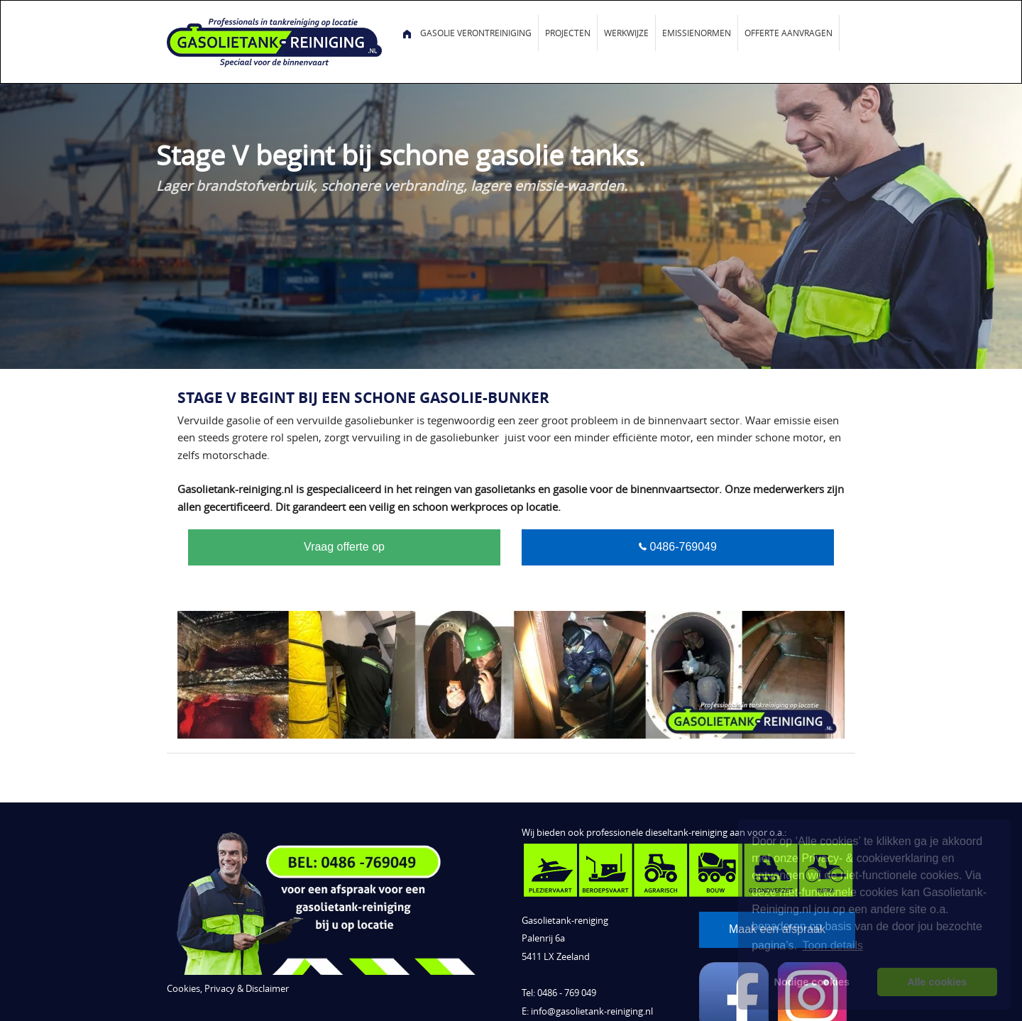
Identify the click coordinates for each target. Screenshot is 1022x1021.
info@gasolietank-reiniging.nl (592, 1011)
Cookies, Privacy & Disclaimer (228, 989)
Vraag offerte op (344, 547)
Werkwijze (626, 32)
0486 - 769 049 (566, 993)
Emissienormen (696, 32)
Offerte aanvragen (788, 32)
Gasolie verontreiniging (476, 32)
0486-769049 (682, 547)
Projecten (567, 32)
